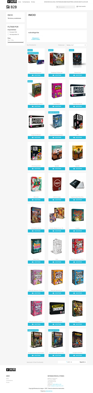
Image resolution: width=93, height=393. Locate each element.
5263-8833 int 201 (57, 384)
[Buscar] (65, 7)
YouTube (12, 1)
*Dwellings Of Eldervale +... (36, 72)
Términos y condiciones (14, 18)
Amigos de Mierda (77, 103)
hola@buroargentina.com (57, 385)
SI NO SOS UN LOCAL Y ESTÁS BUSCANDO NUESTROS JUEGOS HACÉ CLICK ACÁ (66, 2)
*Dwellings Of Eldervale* (57, 72)
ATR (77, 134)
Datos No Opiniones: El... (57, 290)
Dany (57, 259)
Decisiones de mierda (56, 321)
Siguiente (83, 362)
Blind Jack (36, 197)
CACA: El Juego (57, 197)
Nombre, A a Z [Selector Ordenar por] (76, 45)
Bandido (77, 166)
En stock (13, 32)
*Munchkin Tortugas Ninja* (36, 103)
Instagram (15, 1)
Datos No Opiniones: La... (77, 290)
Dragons (77, 321)
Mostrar (36, 75)
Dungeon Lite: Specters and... (56, 352)
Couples (77, 228)
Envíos (33, 2)
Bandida (57, 166)
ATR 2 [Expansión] (36, 166)
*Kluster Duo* (77, 72)
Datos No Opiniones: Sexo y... (36, 321)
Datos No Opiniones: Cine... (77, 259)
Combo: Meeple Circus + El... (57, 228)
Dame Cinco (36, 259)
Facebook (8, 1)
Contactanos (26, 2)
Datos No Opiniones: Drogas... (36, 290)
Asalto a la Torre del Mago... (57, 134)
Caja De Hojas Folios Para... (77, 197)
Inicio (19, 2)
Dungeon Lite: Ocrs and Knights (36, 352)
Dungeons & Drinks (77, 352)
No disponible (14, 34)
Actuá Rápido (57, 103)
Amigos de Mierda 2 (36, 134)
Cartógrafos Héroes (36, 228)
